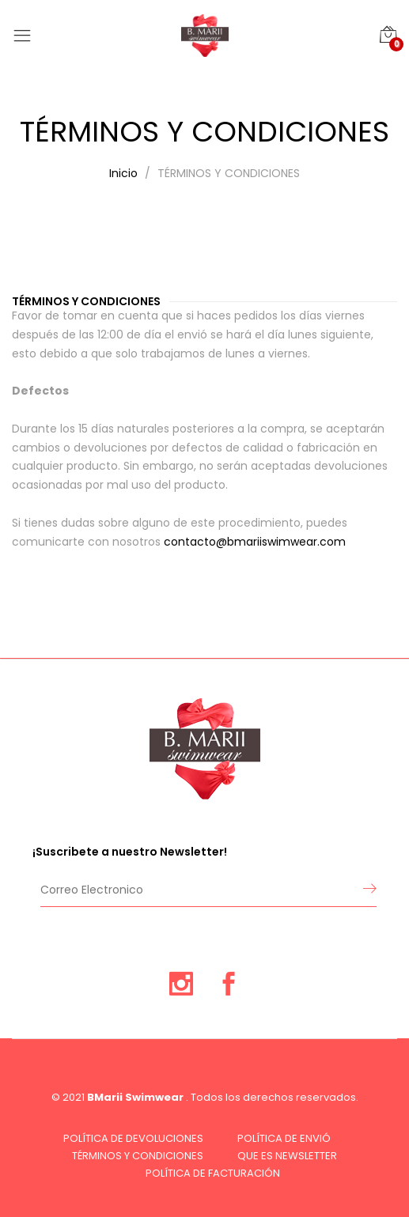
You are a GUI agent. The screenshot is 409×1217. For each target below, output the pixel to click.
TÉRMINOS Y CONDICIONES (137, 1155)
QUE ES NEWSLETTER (287, 1155)
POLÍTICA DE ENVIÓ (284, 1138)
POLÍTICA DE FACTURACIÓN (213, 1173)
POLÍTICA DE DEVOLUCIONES (133, 1138)
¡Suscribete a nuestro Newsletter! (129, 852)
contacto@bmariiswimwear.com (255, 542)
